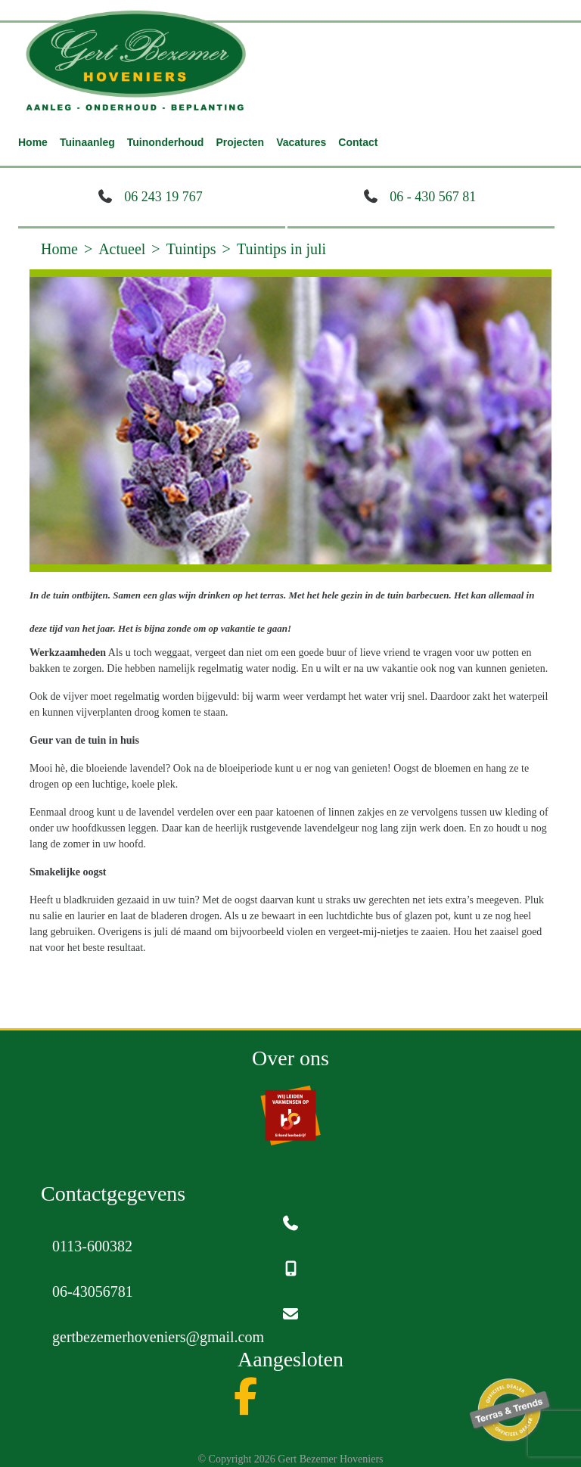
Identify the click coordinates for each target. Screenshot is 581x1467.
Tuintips (191, 249)
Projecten (240, 142)
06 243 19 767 (163, 196)
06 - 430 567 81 (433, 196)
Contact (357, 142)
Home (33, 142)
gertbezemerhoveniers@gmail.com (158, 1337)
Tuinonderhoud (165, 142)
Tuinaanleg (87, 142)
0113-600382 (92, 1246)
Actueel (121, 249)
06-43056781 (92, 1291)
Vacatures (301, 142)
